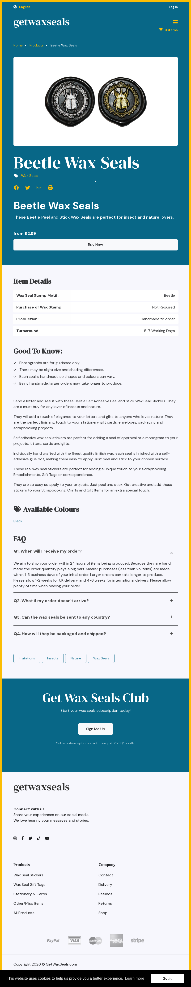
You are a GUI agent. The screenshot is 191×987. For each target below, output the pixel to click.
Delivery (105, 884)
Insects (52, 658)
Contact (105, 875)
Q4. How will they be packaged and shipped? (60, 634)
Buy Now (95, 244)
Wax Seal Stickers (28, 875)
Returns (105, 903)
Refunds (105, 893)
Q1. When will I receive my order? (48, 551)
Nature (76, 658)
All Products (23, 912)
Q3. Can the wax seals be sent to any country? (62, 617)
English (24, 7)
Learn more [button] (134, 978)
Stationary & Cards (30, 893)
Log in (173, 7)
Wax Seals (29, 175)
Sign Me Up (95, 728)
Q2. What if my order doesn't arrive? (51, 601)
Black (17, 521)
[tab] (95, 553)
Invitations (27, 658)
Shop (102, 912)
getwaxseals (41, 22)
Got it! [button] (168, 978)
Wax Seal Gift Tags (29, 884)
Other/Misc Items (28, 903)
